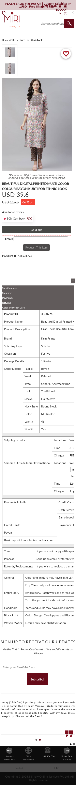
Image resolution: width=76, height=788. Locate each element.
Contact (19, 768)
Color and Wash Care (13, 307)
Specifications (9, 288)
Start (71, 744)
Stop (74, 744)
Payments (7, 297)
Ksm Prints (48, 338)
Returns (6, 302)
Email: (9, 239)
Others (45, 383)
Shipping (7, 292)
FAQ (56, 768)
